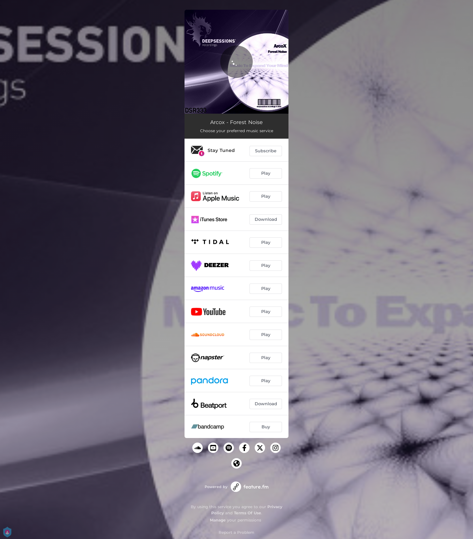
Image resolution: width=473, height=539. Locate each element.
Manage (218, 520)
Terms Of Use (247, 512)
